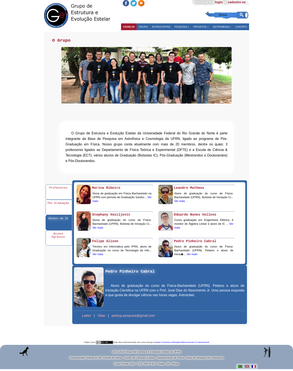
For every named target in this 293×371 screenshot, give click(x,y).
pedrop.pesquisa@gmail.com (133, 317)
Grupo (143, 27)
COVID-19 (128, 27)
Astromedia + (222, 27)
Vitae (102, 317)
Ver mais (179, 203)
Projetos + (201, 27)
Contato (241, 27)
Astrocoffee (161, 27)
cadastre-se (236, 2)
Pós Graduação (58, 204)
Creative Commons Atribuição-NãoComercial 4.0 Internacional (181, 344)
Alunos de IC (58, 220)
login (218, 2)
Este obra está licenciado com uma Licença (133, 344)
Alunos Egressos (58, 237)
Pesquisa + (182, 27)
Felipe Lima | (90, 344)
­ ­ (86, 317)
